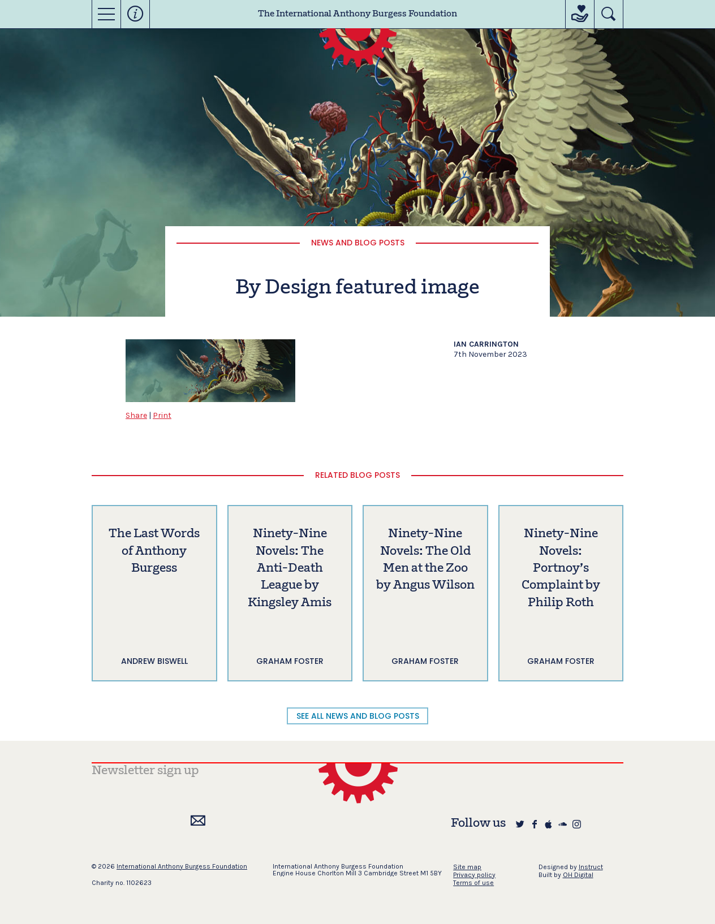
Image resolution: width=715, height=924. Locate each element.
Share (136, 415)
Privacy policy (474, 875)
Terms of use (473, 883)
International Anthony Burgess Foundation (182, 866)
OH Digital (578, 875)
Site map (467, 867)
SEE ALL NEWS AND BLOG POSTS (357, 716)
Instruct (591, 867)
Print (162, 415)
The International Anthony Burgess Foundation (357, 14)
